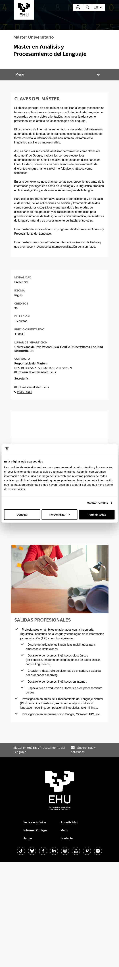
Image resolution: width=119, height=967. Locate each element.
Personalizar (59, 514)
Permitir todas (97, 514)
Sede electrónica (34, 822)
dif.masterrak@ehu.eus (33, 387)
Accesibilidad (69, 822)
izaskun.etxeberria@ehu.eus (37, 372)
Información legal (35, 830)
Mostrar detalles (97, 503)
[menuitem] (98, 7)
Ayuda (27, 838)
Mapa (64, 830)
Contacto (66, 838)
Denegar (22, 514)
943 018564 (24, 391)
